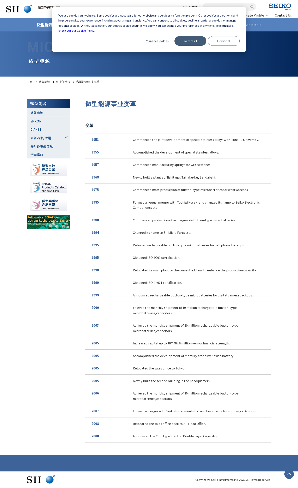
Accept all (190, 41)
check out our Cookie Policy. (76, 30)
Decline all (223, 41)
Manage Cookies (157, 41)
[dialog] (149, 29)
